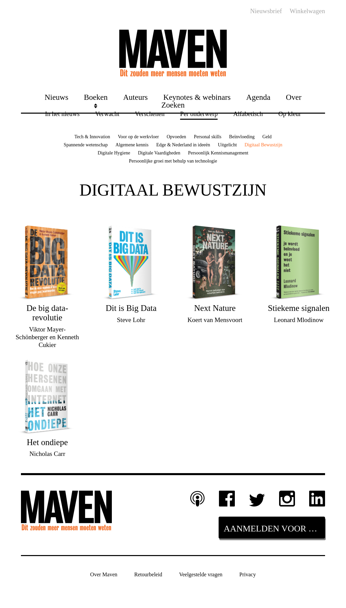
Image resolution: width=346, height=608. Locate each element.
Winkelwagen (307, 11)
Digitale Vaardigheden (159, 152)
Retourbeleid (148, 574)
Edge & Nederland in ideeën (183, 144)
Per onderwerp (199, 113)
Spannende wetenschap (86, 144)
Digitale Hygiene (114, 152)
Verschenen (150, 113)
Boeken (95, 97)
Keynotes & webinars (196, 97)
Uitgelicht (227, 144)
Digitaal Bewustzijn (263, 144)
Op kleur (289, 113)
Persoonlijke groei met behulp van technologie (173, 161)
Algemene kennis (132, 144)
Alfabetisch (248, 113)
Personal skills (207, 136)
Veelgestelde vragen (200, 574)
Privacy (247, 574)
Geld (267, 136)
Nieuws (56, 97)
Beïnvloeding (241, 136)
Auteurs (135, 97)
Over (293, 97)
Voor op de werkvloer (138, 136)
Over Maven (103, 574)
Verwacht (107, 113)
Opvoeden (176, 136)
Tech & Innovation (92, 136)
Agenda (258, 97)
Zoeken (173, 104)
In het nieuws (62, 113)
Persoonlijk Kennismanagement (218, 152)
